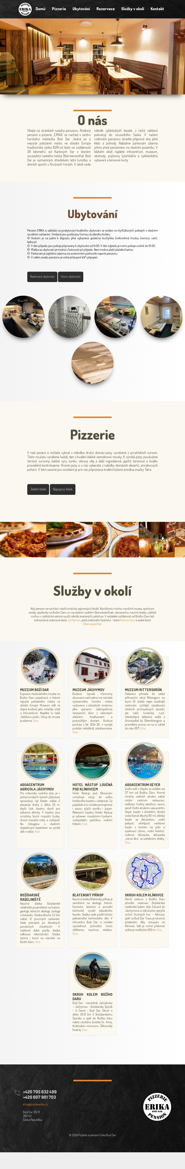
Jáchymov (90, 637)
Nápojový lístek (66, 503)
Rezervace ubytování (46, 286)
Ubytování (81, 9)
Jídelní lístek (42, 503)
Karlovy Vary (144, 637)
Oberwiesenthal (99, 641)
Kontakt (159, 9)
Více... (37, 737)
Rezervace (106, 9)
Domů (39, 9)
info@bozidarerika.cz (37, 1121)
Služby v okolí (133, 9)
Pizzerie (58, 9)
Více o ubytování (74, 286)
